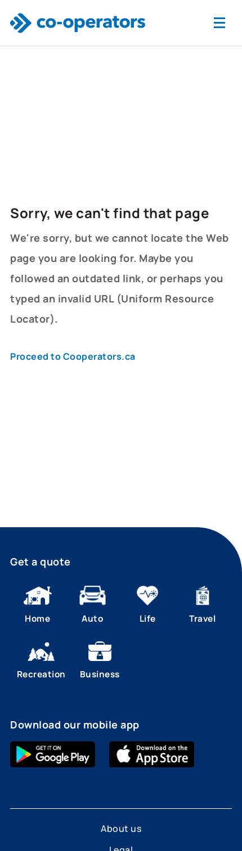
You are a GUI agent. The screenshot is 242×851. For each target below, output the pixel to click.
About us (121, 828)
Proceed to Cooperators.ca (73, 356)
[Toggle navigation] (219, 22)
